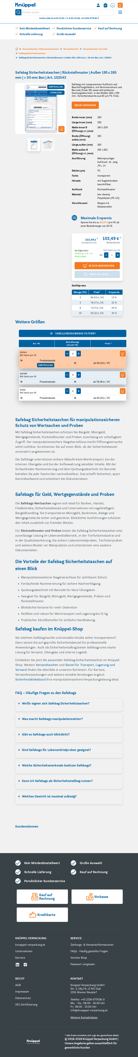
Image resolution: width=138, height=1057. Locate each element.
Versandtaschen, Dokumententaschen (40, 49)
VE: (101, 255)
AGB (18, 985)
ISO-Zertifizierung (26, 1004)
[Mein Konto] (98, 5)
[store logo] (25, 4)
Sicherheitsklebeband (30, 679)
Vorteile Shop (78, 957)
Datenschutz (23, 998)
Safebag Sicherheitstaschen (32, 53)
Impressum (22, 991)
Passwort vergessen (82, 964)
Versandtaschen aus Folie (95, 49)
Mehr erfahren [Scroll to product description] (85, 105)
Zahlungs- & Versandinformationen (92, 944)
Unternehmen (24, 951)
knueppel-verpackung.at (30, 944)
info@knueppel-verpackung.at (89, 1010)
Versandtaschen (71, 49)
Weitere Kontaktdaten (84, 1017)
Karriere (20, 957)
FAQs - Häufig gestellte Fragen (89, 951)
